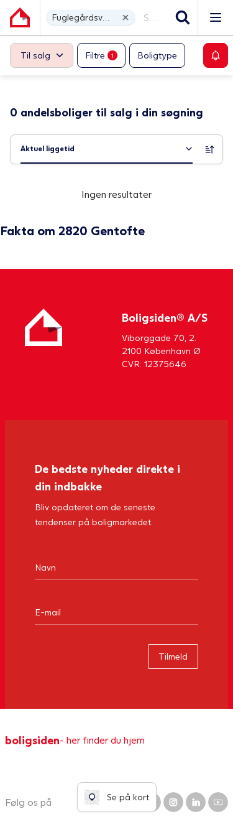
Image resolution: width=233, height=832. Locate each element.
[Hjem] (43, 339)
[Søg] (183, 17)
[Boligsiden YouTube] (218, 802)
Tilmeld (173, 656)
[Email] (116, 611)
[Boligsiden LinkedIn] (196, 802)
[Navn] (116, 566)
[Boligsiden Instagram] (173, 802)
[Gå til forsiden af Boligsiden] (20, 17)
